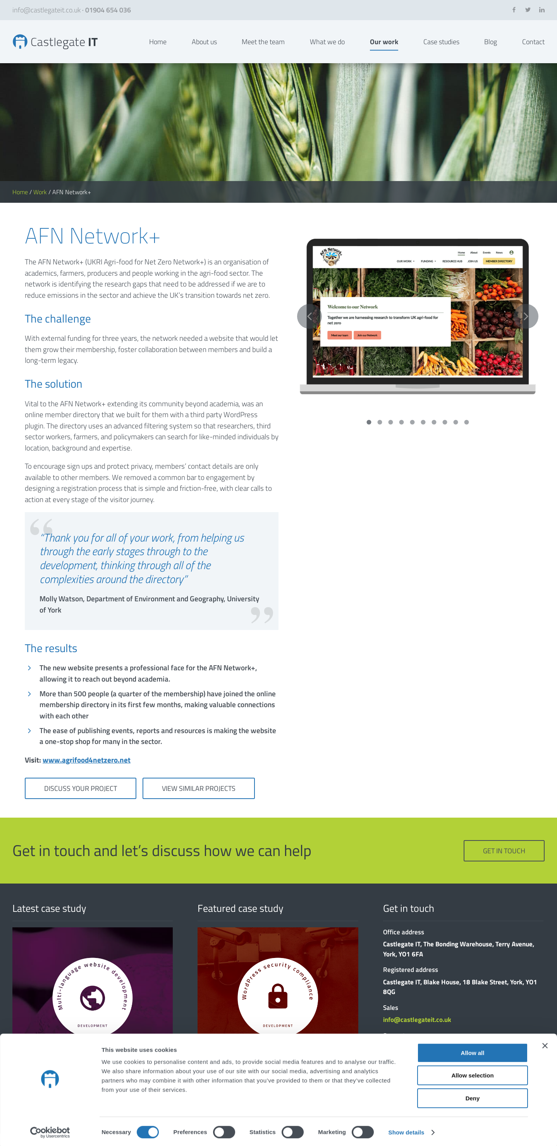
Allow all (473, 1051)
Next (526, 329)
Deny (473, 1096)
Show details (407, 1130)
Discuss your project (80, 801)
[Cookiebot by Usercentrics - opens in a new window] (50, 1131)
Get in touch (504, 863)
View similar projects (199, 801)
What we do (327, 48)
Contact (533, 48)
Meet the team (263, 48)
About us (204, 48)
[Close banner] (545, 1044)
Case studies (441, 48)
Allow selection (472, 1074)
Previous (309, 329)
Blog (490, 48)
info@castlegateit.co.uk (46, 10)
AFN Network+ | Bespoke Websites (62, 48)
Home (158, 48)
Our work (384, 48)
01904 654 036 (108, 10)
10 (466, 434)
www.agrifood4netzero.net (87, 772)
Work (40, 204)
